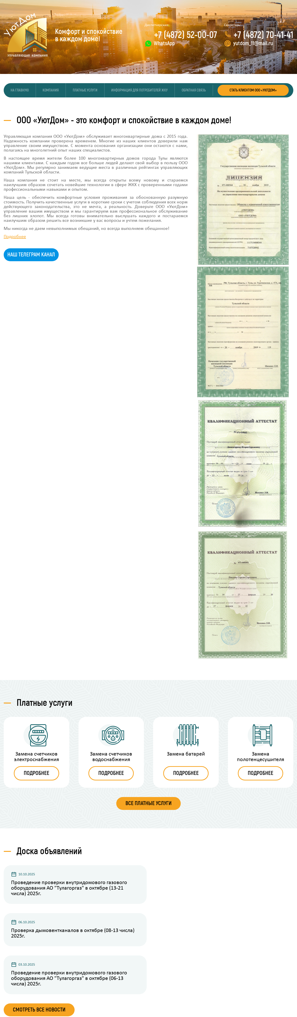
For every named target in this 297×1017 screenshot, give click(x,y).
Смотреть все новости (39, 1010)
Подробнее (15, 237)
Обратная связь (194, 90)
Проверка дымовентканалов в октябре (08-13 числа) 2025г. (72, 934)
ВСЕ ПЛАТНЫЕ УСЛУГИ (148, 804)
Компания (51, 90)
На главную (20, 90)
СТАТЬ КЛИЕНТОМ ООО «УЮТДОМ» (253, 90)
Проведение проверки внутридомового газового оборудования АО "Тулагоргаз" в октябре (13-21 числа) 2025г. (69, 889)
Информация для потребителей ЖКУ (139, 90)
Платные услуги (85, 90)
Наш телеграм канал (31, 255)
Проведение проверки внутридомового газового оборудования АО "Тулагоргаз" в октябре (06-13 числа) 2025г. (69, 979)
